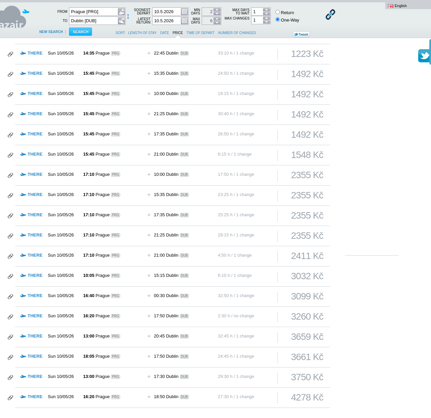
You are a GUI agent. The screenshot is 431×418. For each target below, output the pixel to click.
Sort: (120, 33)
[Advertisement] (372, 152)
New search (51, 32)
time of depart (200, 33)
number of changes (237, 33)
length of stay (142, 33)
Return (284, 12)
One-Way (287, 20)
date (164, 33)
